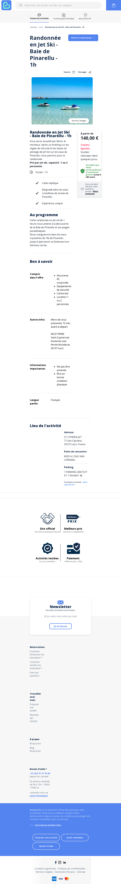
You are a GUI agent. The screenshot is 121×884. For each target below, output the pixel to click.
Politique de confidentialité (71, 868)
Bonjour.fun (35, 743)
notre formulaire (39, 795)
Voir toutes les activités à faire (48, 825)
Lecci (41, 27)
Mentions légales (44, 871)
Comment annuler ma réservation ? (36, 665)
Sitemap (81, 871)
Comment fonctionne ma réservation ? (37, 654)
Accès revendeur (75, 837)
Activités (33, 27)
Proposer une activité (46, 837)
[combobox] (58, 5)
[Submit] (21, 5)
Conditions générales (45, 868)
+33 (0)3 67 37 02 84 (40, 773)
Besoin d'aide (46, 846)
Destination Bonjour (65, 871)
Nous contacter (91, 192)
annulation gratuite (92, 173)
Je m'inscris (60, 626)
